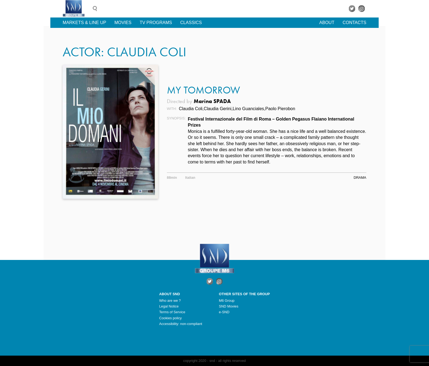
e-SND (224, 312)
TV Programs (156, 22)
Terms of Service (172, 312)
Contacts (354, 22)
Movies (122, 22)
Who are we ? (170, 300)
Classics (191, 22)
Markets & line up (84, 22)
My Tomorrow (203, 90)
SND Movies (228, 306)
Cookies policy (170, 318)
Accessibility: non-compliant (180, 324)
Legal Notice (169, 306)
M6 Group (226, 300)
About (326, 22)
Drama (359, 177)
